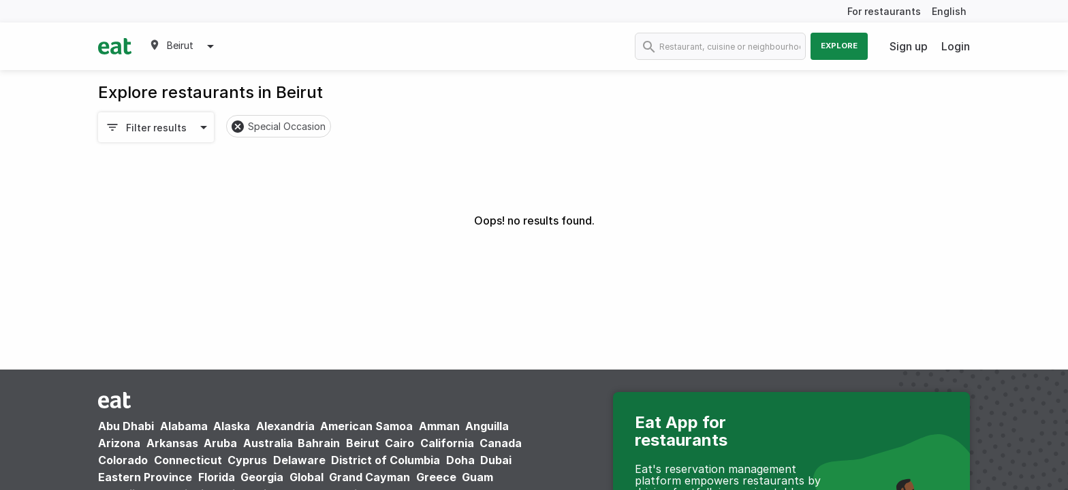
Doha (460, 460)
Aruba (220, 443)
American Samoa (366, 426)
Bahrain (319, 443)
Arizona (119, 443)
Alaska (231, 426)
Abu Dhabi (126, 426)
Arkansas (172, 443)
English (949, 11)
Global (306, 477)
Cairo (399, 443)
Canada (501, 443)
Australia (269, 443)
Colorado (123, 460)
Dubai (496, 460)
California (447, 443)
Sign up (909, 46)
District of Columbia (385, 460)
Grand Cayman (369, 477)
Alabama (184, 426)
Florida (216, 477)
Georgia (261, 477)
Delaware (299, 460)
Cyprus (247, 460)
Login (955, 46)
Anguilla (487, 426)
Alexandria (285, 426)
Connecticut (188, 460)
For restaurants (884, 11)
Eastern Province (145, 477)
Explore (839, 45)
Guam (477, 477)
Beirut (362, 443)
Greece (436, 477)
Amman (439, 426)
